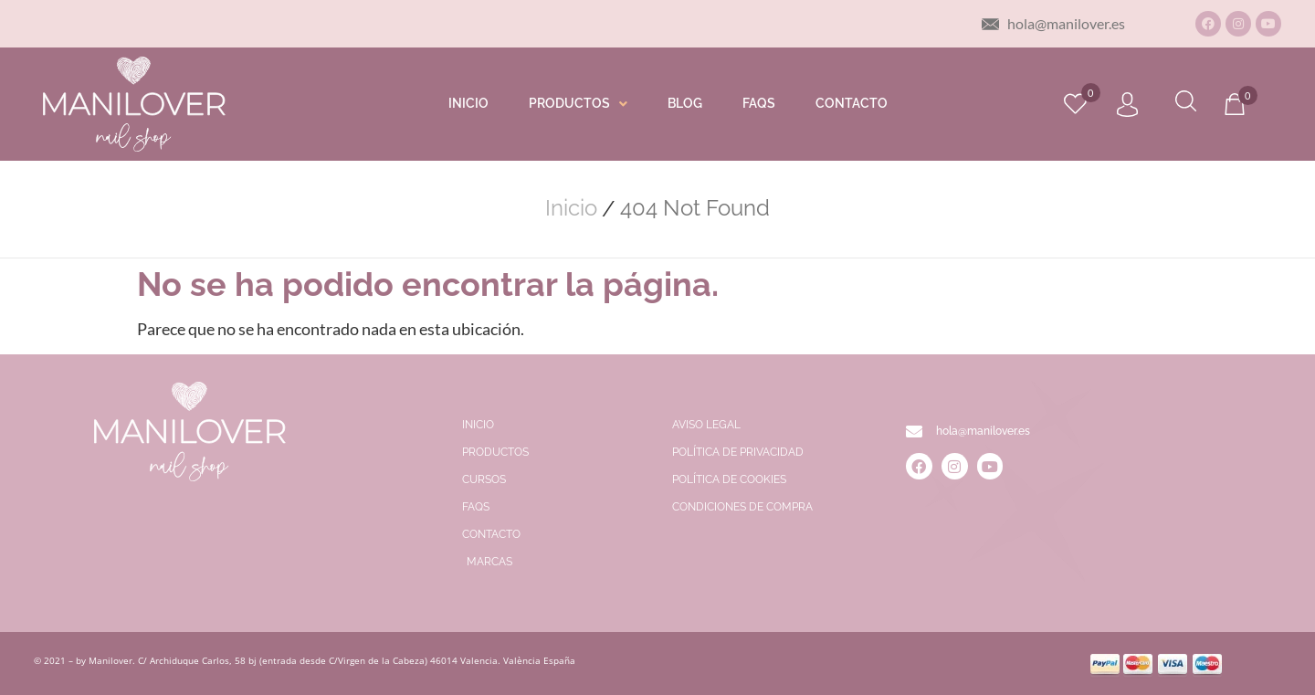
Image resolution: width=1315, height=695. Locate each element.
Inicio (571, 208)
